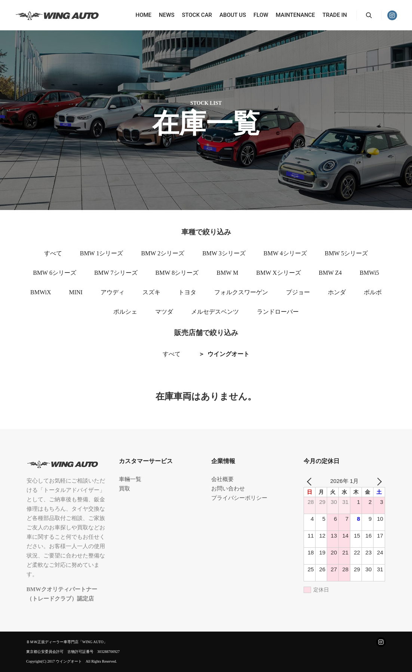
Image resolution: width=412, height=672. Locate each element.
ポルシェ (125, 311)
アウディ (112, 292)
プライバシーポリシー (239, 498)
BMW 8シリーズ (177, 273)
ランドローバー (278, 311)
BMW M (227, 273)
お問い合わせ (228, 489)
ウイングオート (228, 354)
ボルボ (373, 292)
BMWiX (40, 292)
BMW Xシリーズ (278, 273)
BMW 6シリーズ (54, 273)
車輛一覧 (130, 479)
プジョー (298, 292)
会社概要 (222, 479)
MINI (75, 292)
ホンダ (337, 292)
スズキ (151, 292)
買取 (124, 489)
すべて (53, 253)
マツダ (164, 311)
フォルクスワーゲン (241, 292)
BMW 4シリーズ (285, 253)
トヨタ (187, 292)
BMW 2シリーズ (162, 253)
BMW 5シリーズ (346, 253)
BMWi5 (369, 273)
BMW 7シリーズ (116, 273)
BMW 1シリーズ (101, 253)
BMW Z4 (330, 273)
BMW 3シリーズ (224, 253)
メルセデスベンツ (215, 311)
